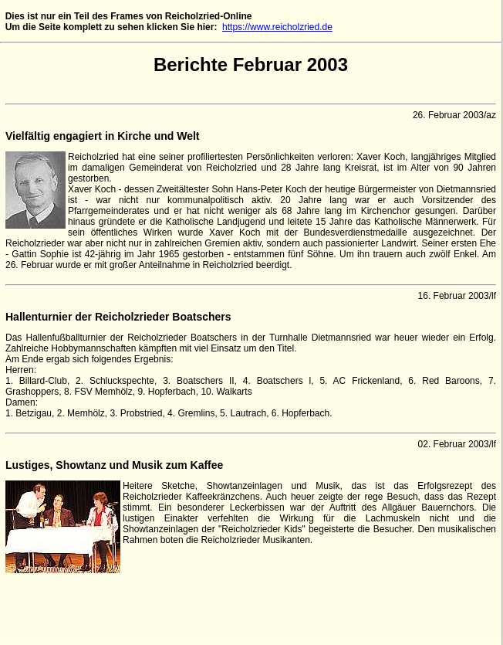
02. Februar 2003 (453, 444)
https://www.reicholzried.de (277, 27)
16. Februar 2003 (453, 295)
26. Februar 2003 (448, 115)
